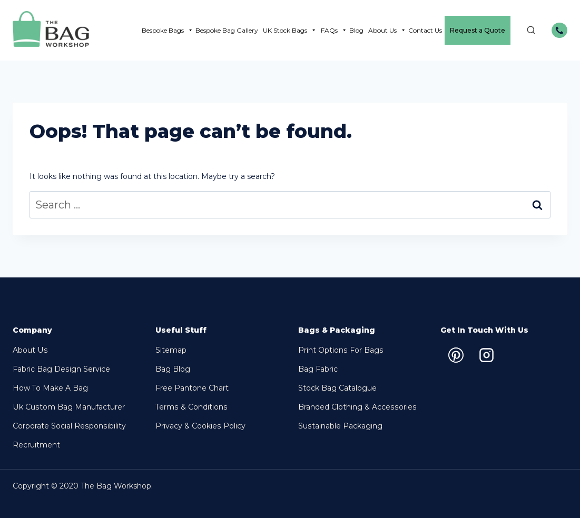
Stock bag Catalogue (337, 388)
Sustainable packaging (340, 426)
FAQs (334, 30)
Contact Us (425, 30)
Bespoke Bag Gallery (226, 30)
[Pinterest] (455, 355)
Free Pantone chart (192, 388)
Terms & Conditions (191, 407)
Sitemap (170, 350)
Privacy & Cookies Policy (200, 426)
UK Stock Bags (290, 30)
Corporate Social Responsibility (69, 426)
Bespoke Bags (167, 30)
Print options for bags (340, 350)
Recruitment (36, 445)
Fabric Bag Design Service (61, 369)
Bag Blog (172, 369)
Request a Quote (477, 30)
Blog (356, 30)
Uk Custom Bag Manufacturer (68, 407)
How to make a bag (50, 388)
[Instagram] (486, 355)
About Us (387, 30)
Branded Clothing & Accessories (356, 407)
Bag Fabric (318, 369)
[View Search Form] (526, 30)
